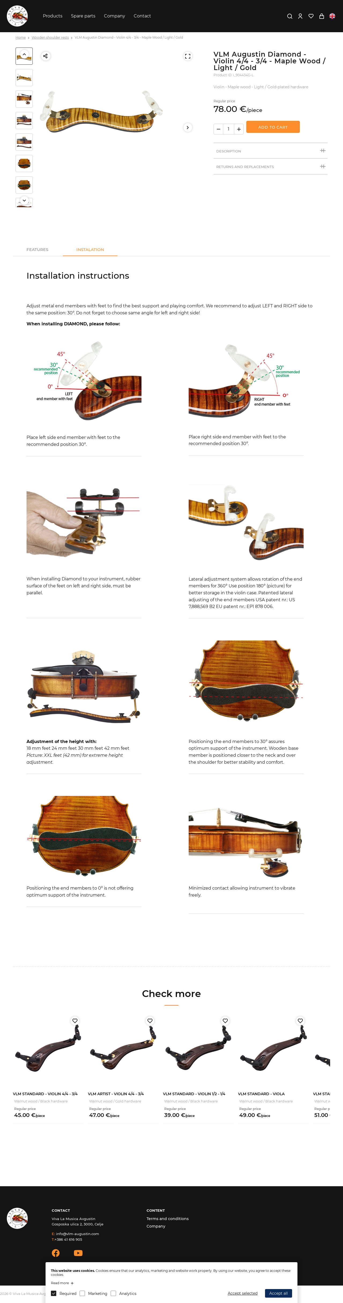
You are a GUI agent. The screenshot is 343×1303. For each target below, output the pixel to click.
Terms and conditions (168, 1218)
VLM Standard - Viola (261, 1093)
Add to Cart (273, 127)
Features (37, 249)
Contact (142, 16)
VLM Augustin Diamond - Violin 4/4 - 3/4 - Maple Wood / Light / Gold (129, 37)
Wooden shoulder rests (50, 37)
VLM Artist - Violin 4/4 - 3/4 (116, 1093)
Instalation (90, 249)
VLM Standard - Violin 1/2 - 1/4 (194, 1093)
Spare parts (83, 16)
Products (52, 16)
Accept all (278, 1293)
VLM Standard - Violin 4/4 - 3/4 (45, 1093)
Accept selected (243, 1293)
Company (114, 16)
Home (21, 37)
